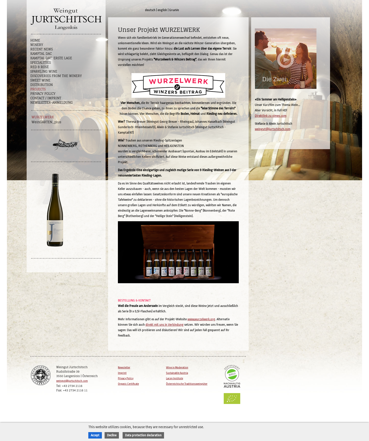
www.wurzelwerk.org (201, 319)
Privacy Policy (42, 94)
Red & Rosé (39, 67)
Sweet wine (40, 80)
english (162, 10)
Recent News (41, 49)
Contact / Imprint (45, 98)
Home (35, 40)
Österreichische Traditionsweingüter (186, 383)
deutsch (150, 10)
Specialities (40, 62)
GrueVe (174, 10)
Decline (111, 435)
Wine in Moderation (177, 367)
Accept (95, 435)
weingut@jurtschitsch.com (272, 129)
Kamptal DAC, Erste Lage (51, 58)
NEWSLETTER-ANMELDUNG (51, 102)
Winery (36, 45)
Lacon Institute (174, 378)
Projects (38, 89)
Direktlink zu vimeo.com (270, 116)
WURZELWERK (43, 117)
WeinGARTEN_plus (46, 122)
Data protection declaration (143, 435)
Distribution (41, 85)
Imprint (122, 373)
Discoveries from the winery (56, 76)
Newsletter (124, 367)
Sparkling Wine (43, 71)
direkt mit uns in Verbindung (165, 324)
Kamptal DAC (41, 54)
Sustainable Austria (177, 373)
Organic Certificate (128, 383)
